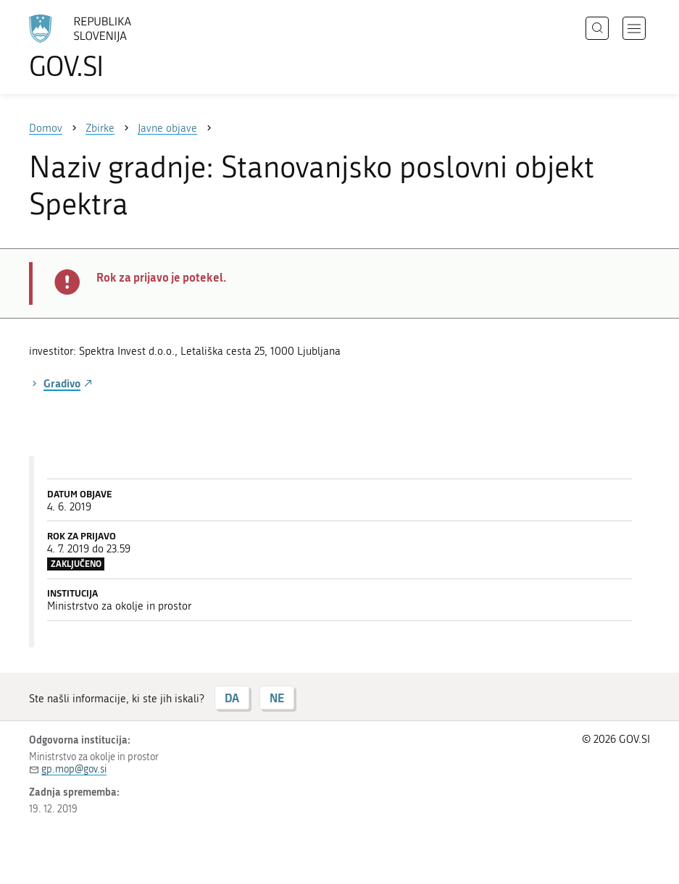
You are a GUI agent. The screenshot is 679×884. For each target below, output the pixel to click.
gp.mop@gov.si (74, 769)
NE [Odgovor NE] (277, 697)
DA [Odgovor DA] (232, 697)
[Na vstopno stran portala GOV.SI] (101, 47)
